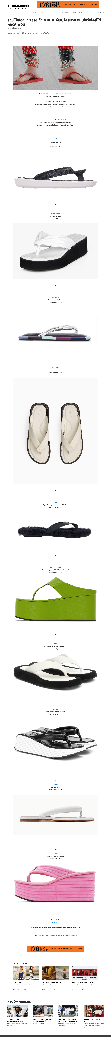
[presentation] (10, 973)
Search (101, 12)
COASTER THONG (55, 567)
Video (91, 12)
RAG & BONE (55, 367)
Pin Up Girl (64, 12)
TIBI (55, 502)
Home (34, 12)
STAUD (56, 784)
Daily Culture (78, 12)
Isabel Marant (55, 297)
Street (43, 12)
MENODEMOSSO (55, 214)
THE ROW (55, 644)
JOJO (55, 138)
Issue (53, 12)
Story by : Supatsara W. (14, 33)
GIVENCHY (55, 709)
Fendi (55, 854)
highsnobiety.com (55, 922)
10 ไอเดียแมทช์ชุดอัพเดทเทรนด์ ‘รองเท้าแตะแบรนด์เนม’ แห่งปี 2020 (60, 935)
